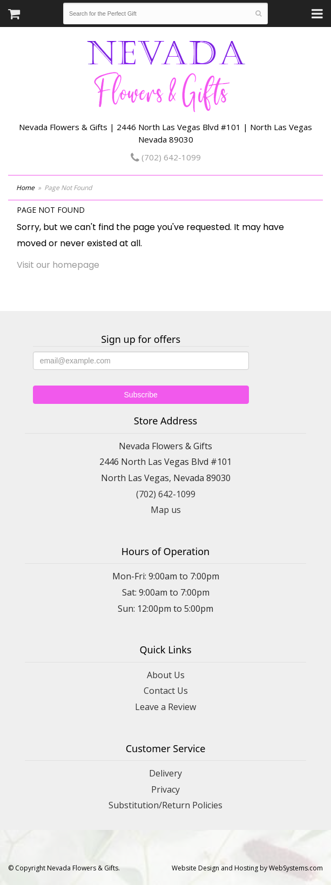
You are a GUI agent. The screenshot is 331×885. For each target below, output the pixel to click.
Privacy (165, 789)
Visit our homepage (58, 265)
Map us (166, 510)
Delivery (165, 773)
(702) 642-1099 (166, 157)
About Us (166, 675)
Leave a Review (165, 707)
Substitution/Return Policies (165, 805)
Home (25, 187)
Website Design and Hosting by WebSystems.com (247, 868)
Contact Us (166, 691)
